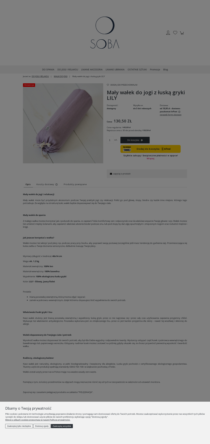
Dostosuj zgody (42, 426)
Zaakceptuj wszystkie (61, 426)
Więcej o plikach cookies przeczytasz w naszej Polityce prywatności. (37, 419)
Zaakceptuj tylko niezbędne (19, 426)
